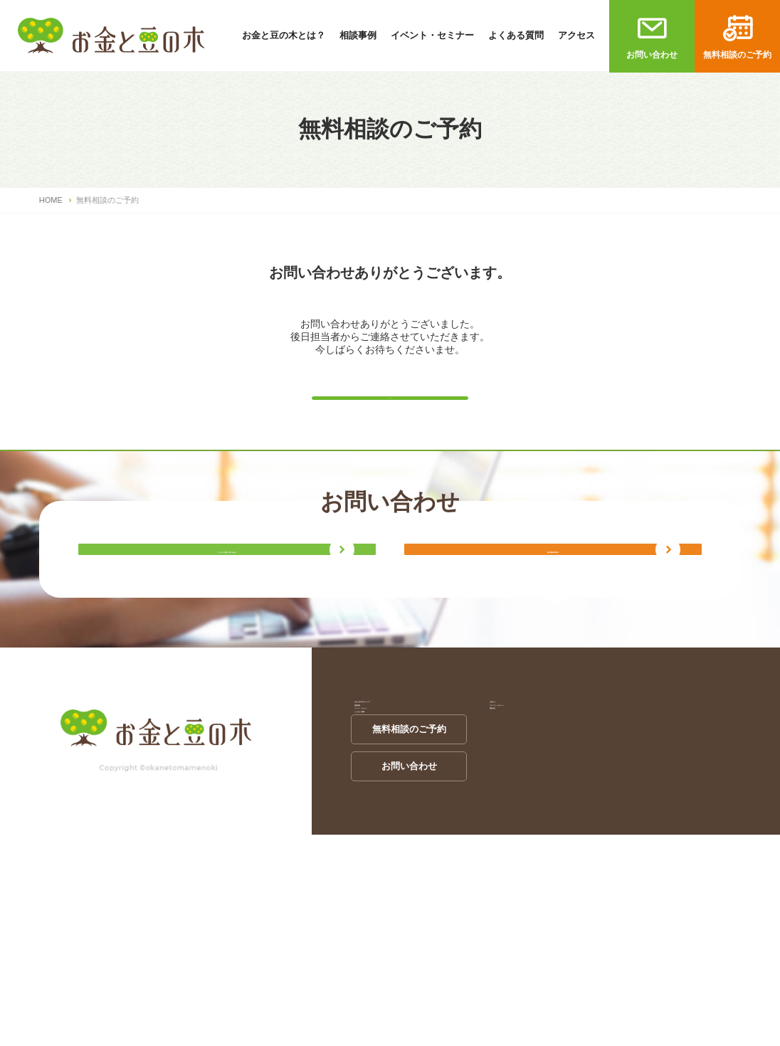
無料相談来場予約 (553, 641)
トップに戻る (390, 406)
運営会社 (504, 882)
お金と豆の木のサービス (402, 825)
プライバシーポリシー (532, 854)
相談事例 (357, 35)
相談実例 (369, 854)
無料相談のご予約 (737, 55)
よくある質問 (516, 35)
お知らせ (504, 825)
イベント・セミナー (432, 35)
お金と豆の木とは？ (283, 35)
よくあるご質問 (383, 911)
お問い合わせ (652, 55)
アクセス (576, 35)
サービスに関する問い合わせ (227, 641)
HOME (51, 200)
